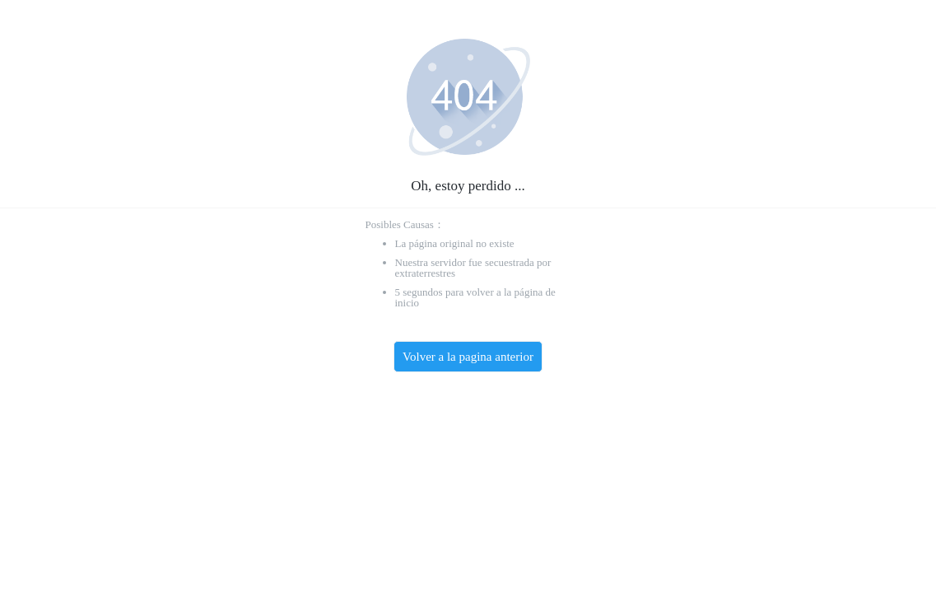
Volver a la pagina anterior (468, 356)
